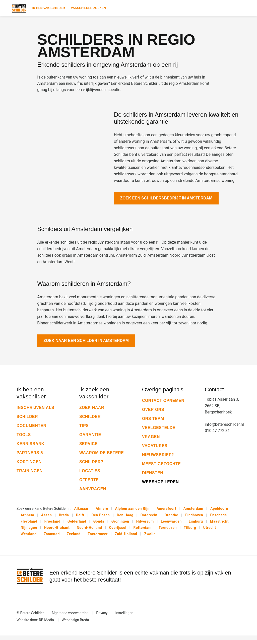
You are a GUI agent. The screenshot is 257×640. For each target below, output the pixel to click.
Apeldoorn (219, 512)
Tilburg (190, 532)
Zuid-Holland (126, 538)
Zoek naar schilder (92, 415)
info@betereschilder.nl (222, 428)
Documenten (32, 429)
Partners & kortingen (30, 460)
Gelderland (77, 525)
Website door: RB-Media (35, 624)
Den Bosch (100, 519)
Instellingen (124, 617)
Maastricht (219, 525)
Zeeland (74, 538)
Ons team (153, 422)
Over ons (153, 413)
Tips (84, 429)
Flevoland (29, 525)
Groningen (120, 525)
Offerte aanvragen (93, 487)
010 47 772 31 (217, 435)
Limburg (196, 525)
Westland (29, 538)
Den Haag (125, 519)
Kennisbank (31, 447)
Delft (80, 519)
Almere (102, 512)
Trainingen (30, 474)
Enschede (218, 519)
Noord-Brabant (57, 532)
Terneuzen (168, 532)
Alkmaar (81, 512)
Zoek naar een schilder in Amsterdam (87, 344)
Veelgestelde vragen (159, 435)
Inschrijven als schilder (36, 415)
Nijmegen (29, 532)
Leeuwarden (171, 525)
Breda (64, 519)
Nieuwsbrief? (158, 458)
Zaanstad (52, 538)
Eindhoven (194, 519)
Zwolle (150, 538)
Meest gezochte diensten (161, 471)
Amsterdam (193, 512)
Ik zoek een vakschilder (94, 396)
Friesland (52, 525)
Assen (46, 519)
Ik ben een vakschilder (31, 396)
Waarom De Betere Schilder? (100, 460)
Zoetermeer (98, 538)
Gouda (98, 525)
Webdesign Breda (75, 624)
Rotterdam (143, 532)
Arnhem (27, 519)
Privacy (101, 617)
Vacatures (155, 449)
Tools (24, 438)
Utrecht (209, 532)
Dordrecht (149, 519)
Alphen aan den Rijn (132, 512)
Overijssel (117, 532)
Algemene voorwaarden (69, 617)
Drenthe (171, 519)
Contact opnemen (163, 404)
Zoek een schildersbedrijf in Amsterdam (167, 200)
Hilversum (145, 525)
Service (88, 447)
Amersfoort (166, 512)
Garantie (90, 438)
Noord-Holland (89, 532)
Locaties (90, 474)
